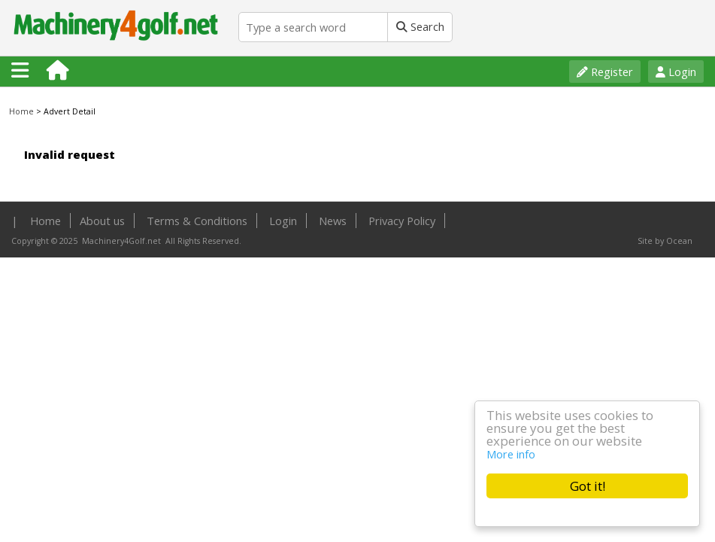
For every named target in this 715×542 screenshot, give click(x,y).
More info (510, 453)
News (333, 220)
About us (102, 220)
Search (420, 26)
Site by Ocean (665, 241)
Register (605, 71)
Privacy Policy (401, 220)
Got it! (587, 486)
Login (676, 71)
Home (21, 111)
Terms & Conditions (197, 220)
